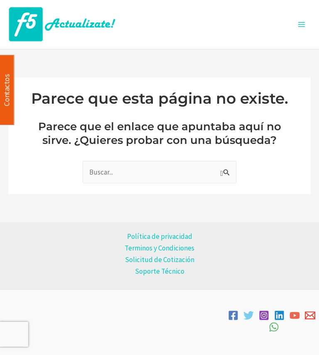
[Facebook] (233, 315)
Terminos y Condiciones (159, 248)
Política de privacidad (159, 236)
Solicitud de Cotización (159, 259)
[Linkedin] (279, 315)
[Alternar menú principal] (301, 24)
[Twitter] (248, 315)
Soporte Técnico (159, 271)
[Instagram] (264, 315)
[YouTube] (295, 315)
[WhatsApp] (274, 327)
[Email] (310, 315)
